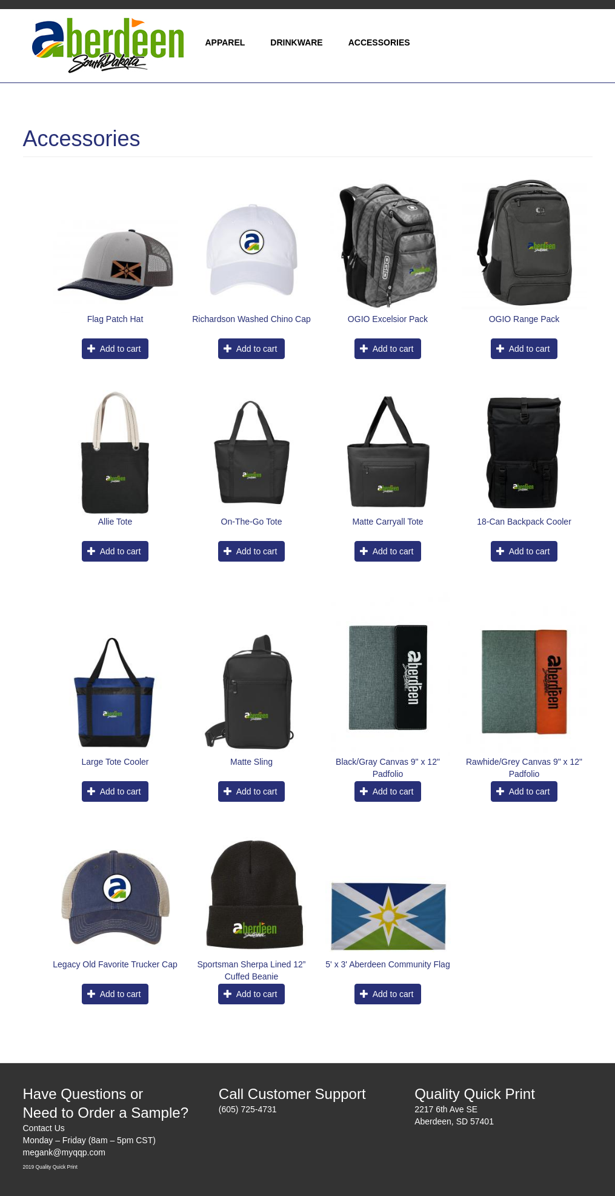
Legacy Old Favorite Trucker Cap (115, 964)
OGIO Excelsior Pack (388, 319)
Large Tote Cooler (114, 762)
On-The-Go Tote (251, 521)
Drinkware (296, 42)
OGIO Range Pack (524, 319)
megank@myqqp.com (64, 1152)
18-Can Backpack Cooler (524, 521)
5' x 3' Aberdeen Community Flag (387, 964)
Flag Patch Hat (115, 319)
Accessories (379, 42)
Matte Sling (251, 762)
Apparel (225, 42)
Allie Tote (115, 521)
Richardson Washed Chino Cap (251, 319)
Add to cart (114, 349)
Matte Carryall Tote (387, 521)
